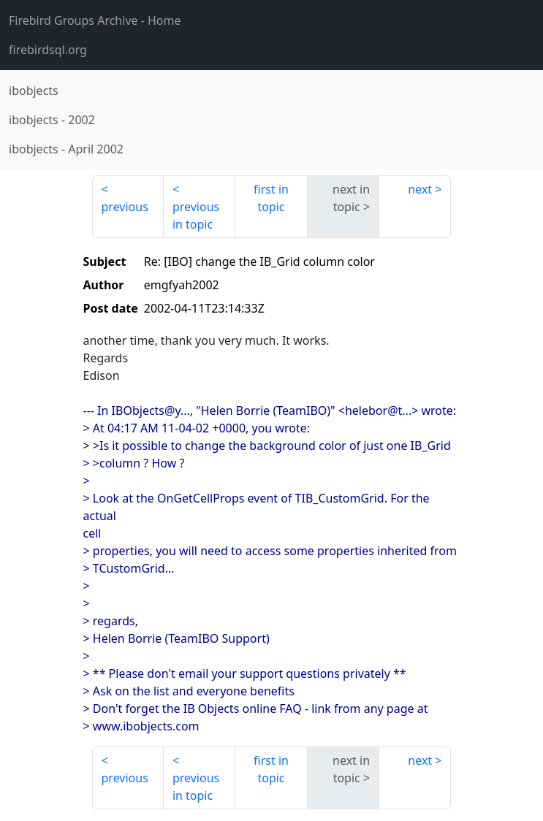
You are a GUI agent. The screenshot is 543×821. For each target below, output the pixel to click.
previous (125, 207)
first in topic (271, 198)
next (420, 189)
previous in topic (195, 215)
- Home (95, 20)
